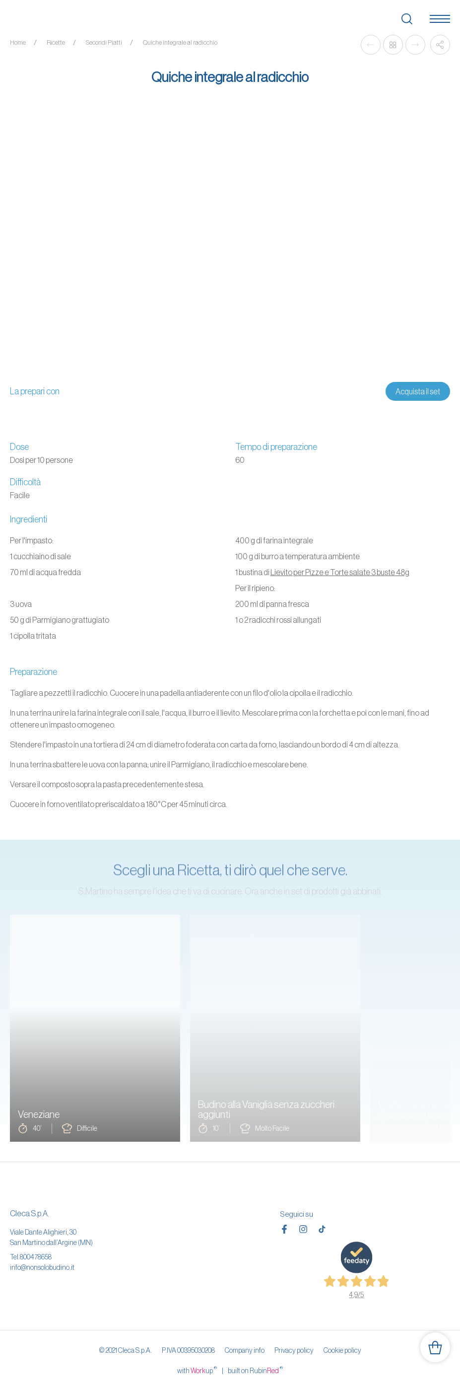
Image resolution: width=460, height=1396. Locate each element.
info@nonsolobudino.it (42, 1267)
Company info (244, 1350)
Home (18, 42)
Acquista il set (417, 391)
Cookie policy (342, 1350)
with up (197, 1370)
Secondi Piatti (104, 42)
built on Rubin (255, 1370)
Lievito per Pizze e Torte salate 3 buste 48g (339, 572)
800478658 (36, 1257)
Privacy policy (294, 1350)
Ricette (56, 42)
